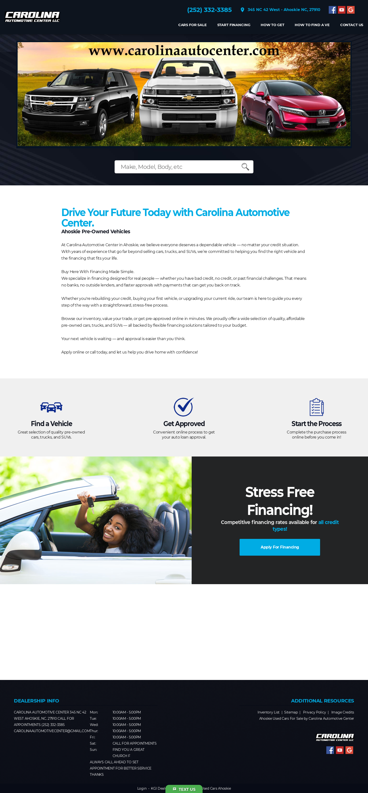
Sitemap (291, 712)
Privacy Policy (314, 712)
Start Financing (233, 25)
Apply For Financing (280, 547)
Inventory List (269, 712)
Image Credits (342, 712)
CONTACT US (351, 25)
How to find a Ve (312, 25)
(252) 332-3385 (209, 10)
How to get (272, 25)
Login (142, 788)
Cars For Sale (192, 25)
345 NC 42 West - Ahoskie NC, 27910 (280, 10)
